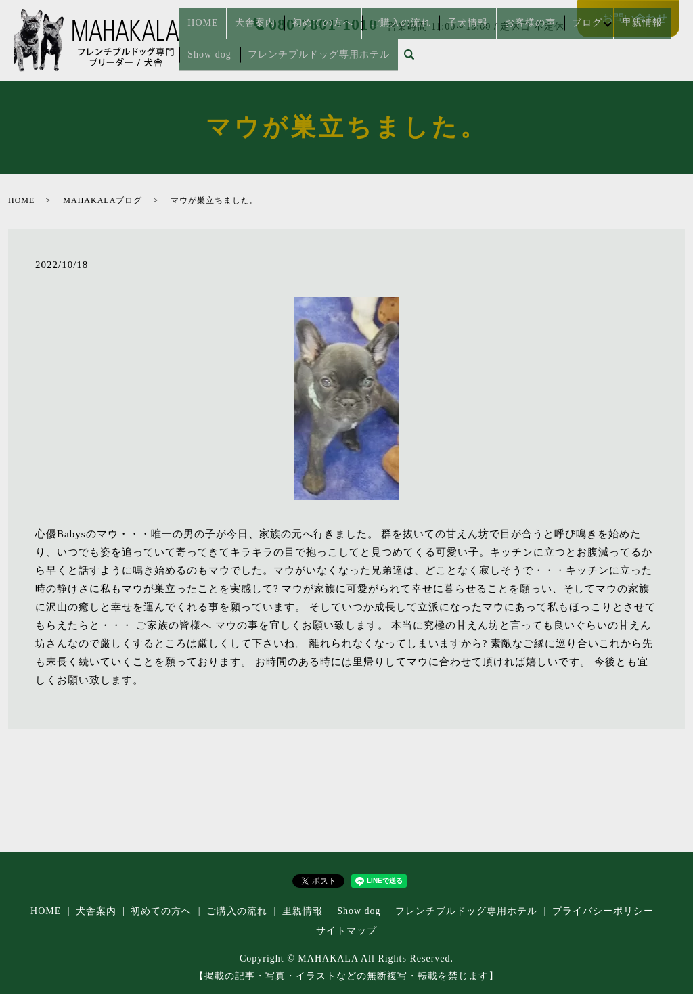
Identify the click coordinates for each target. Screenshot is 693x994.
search (338, 60)
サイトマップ (346, 931)
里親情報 (575, 38)
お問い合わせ (634, 18)
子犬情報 (423, 38)
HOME (199, 38)
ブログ (522, 38)
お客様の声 (475, 38)
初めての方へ (299, 38)
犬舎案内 (241, 38)
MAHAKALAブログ (102, 200)
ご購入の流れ (366, 38)
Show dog (624, 38)
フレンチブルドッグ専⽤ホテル (254, 60)
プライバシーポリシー (603, 911)
